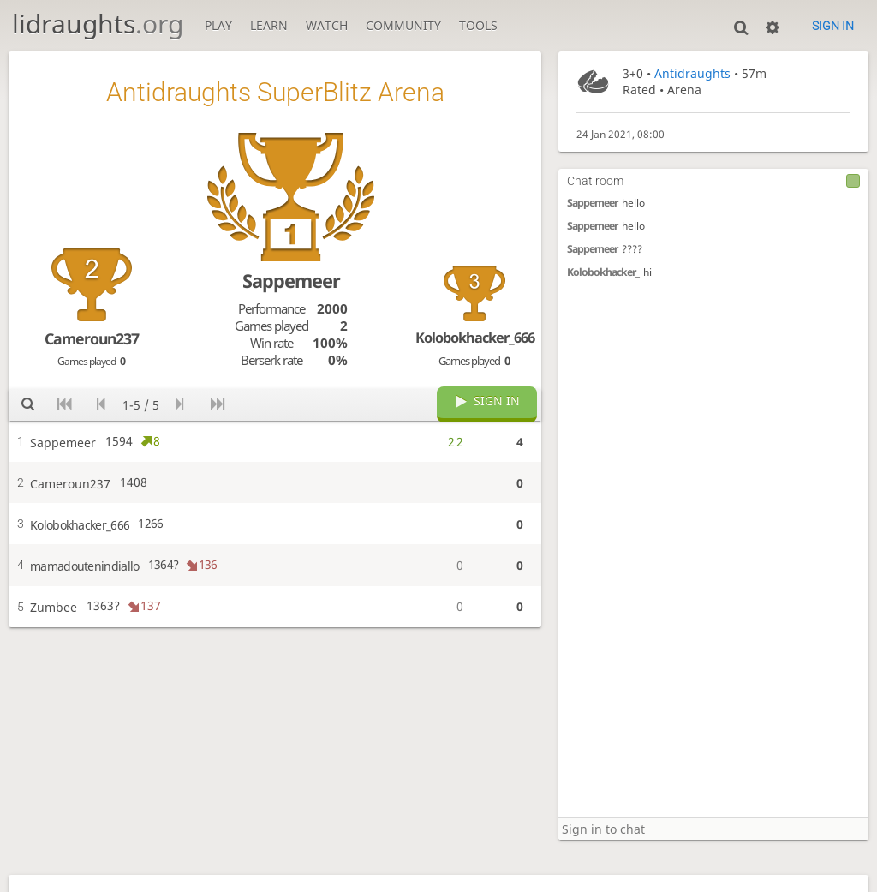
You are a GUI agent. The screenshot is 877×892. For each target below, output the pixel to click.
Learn (269, 25)
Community (403, 25)
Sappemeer (592, 202)
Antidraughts (692, 73)
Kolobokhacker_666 (474, 337)
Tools (478, 25)
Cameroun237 (92, 338)
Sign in (833, 26)
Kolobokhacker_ (603, 272)
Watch (327, 25)
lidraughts (97, 23)
